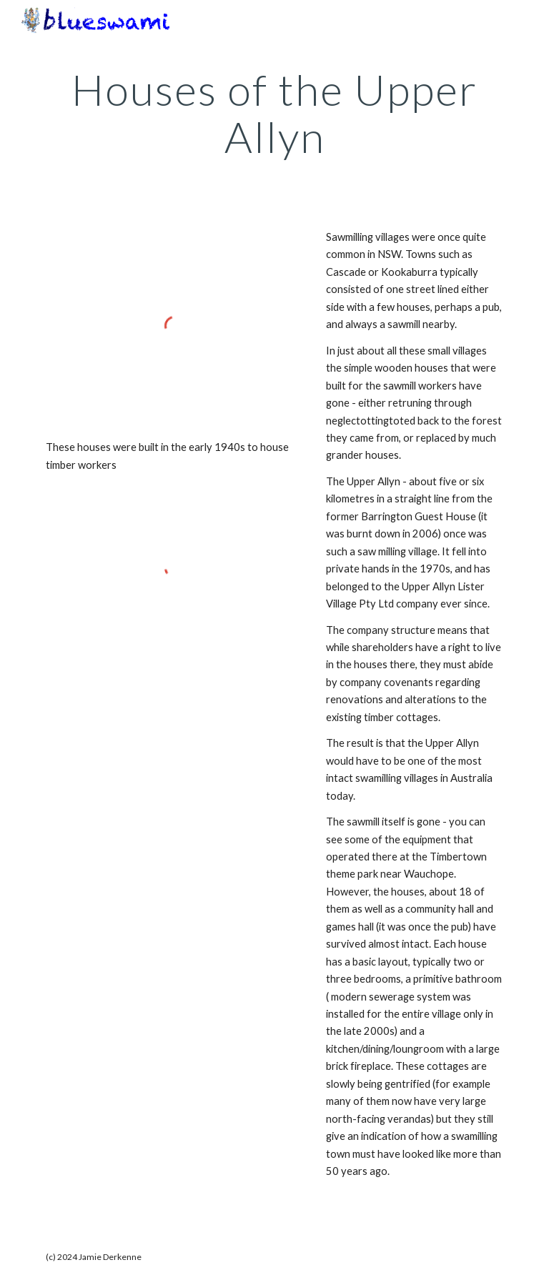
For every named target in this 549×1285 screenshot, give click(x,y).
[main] (274, 113)
